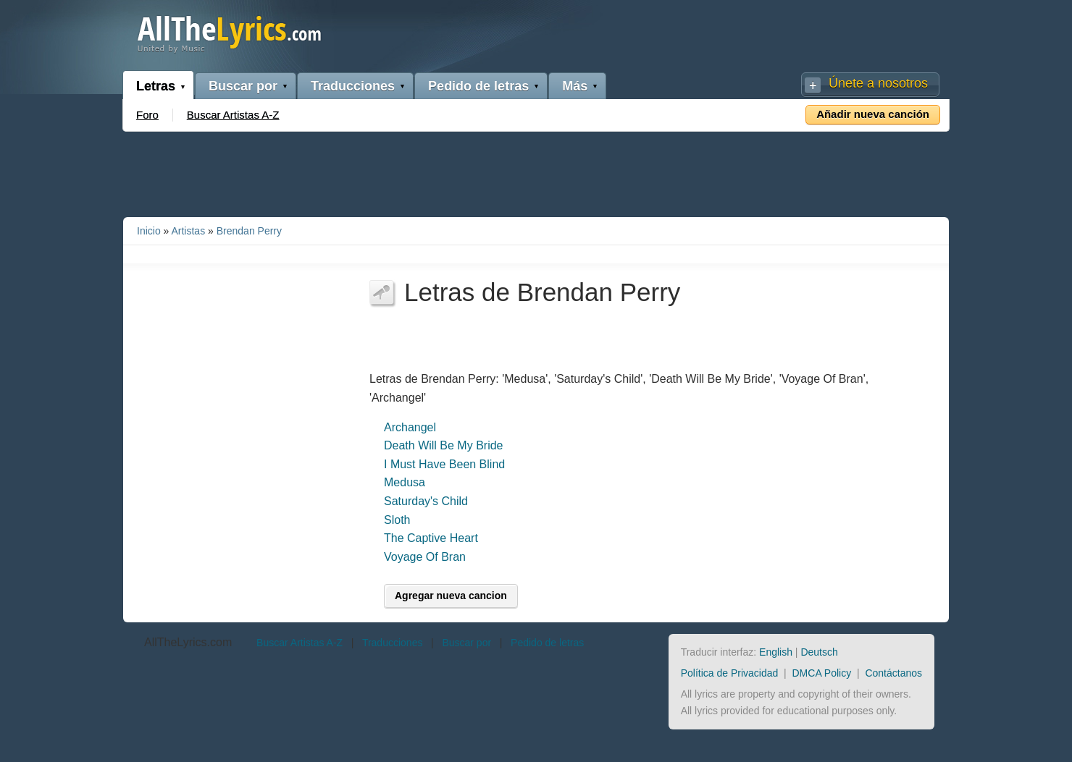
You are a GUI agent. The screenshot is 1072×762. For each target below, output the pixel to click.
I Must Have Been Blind (444, 464)
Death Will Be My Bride (443, 445)
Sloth (397, 520)
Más (574, 86)
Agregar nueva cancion (451, 595)
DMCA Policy (822, 673)
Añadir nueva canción (872, 114)
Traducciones (353, 86)
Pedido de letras (478, 86)
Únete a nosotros (878, 83)
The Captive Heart (431, 538)
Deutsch (818, 652)
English (775, 652)
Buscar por (243, 86)
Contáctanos (893, 673)
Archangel (410, 427)
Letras (155, 86)
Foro (147, 115)
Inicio (149, 231)
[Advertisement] (536, 171)
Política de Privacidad (730, 673)
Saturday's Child (426, 501)
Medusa (404, 482)
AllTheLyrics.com (188, 642)
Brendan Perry (249, 231)
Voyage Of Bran (425, 557)
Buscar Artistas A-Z (233, 115)
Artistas (188, 231)
